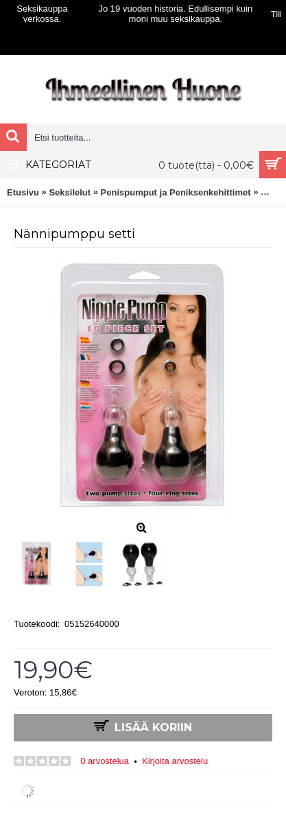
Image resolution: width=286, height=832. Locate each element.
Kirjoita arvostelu (175, 761)
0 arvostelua (104, 761)
